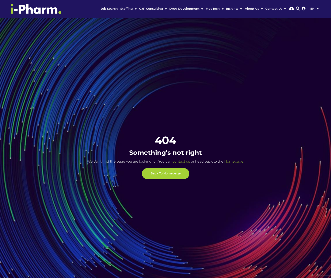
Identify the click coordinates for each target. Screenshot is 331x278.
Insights (232, 9)
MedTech (213, 9)
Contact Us (274, 9)
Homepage (233, 161)
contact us (181, 161)
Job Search (109, 9)
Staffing (127, 9)
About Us (252, 9)
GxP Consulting (151, 9)
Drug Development (184, 9)
